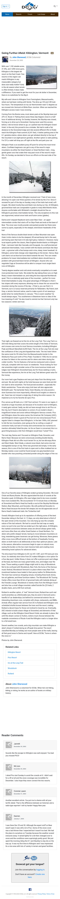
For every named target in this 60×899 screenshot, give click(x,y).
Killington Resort (14, 652)
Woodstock (12, 668)
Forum (30, 14)
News (7, 14)
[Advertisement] (30, 34)
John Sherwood (19, 684)
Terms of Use (50, 894)
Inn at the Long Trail (15, 663)
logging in (40, 870)
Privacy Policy (42, 894)
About (53, 14)
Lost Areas (41, 14)
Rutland (11, 674)
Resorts (18, 14)
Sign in (5, 6)
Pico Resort (12, 658)
